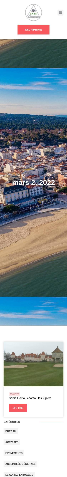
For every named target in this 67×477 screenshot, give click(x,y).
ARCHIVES (14, 394)
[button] (60, 13)
